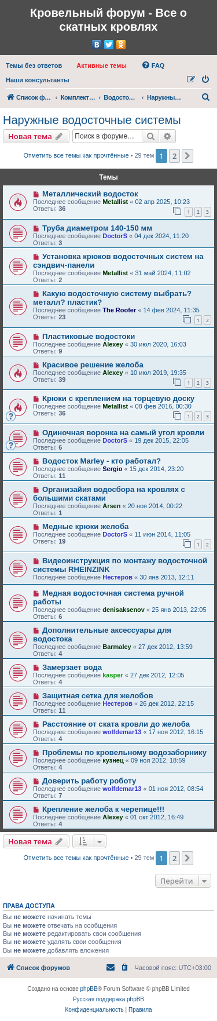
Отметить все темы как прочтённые (76, 155)
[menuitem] (34, 65)
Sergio (112, 468)
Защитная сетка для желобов (97, 695)
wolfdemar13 (121, 731)
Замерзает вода (72, 667)
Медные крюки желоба (85, 526)
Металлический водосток (90, 193)
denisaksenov (123, 609)
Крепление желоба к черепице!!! (103, 809)
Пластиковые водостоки (88, 336)
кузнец (112, 760)
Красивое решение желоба (93, 364)
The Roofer (119, 310)
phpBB (89, 989)
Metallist (115, 201)
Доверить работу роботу (89, 780)
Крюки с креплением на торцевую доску (118, 398)
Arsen (111, 505)
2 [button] (174, 156)
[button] (187, 156)
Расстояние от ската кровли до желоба (116, 724)
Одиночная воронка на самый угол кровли (123, 432)
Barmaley (116, 646)
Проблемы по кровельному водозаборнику (124, 752)
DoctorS (114, 235)
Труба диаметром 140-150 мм (97, 228)
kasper (112, 675)
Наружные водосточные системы (92, 120)
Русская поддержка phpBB (108, 999)
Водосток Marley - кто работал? (101, 461)
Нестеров (117, 577)
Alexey (112, 344)
